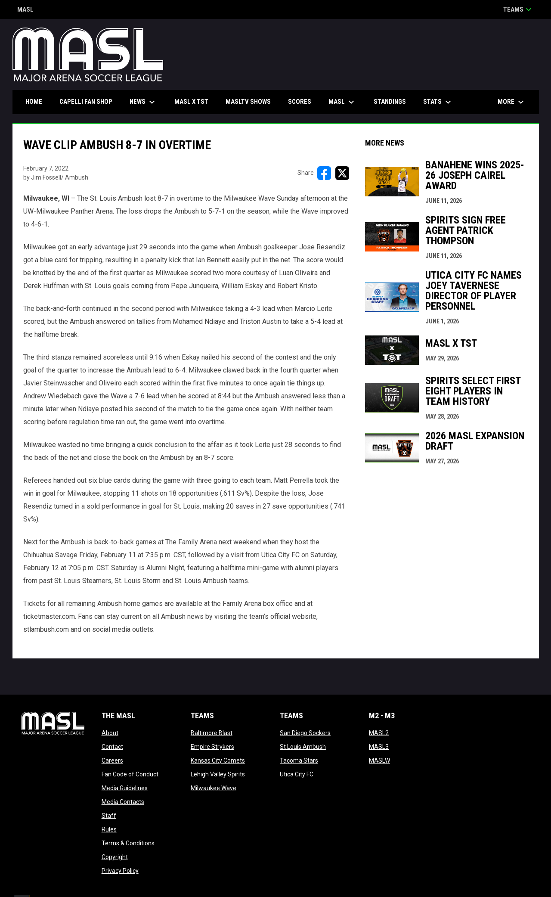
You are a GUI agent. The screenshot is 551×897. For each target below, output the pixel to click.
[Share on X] (342, 173)
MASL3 (379, 746)
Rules (109, 829)
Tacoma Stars (299, 760)
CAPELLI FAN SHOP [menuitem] (89, 101)
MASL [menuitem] (342, 102)
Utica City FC (296, 774)
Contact (112, 746)
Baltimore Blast (211, 732)
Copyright (115, 857)
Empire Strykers (212, 746)
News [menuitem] (143, 102)
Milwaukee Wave (213, 788)
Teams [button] (518, 9)
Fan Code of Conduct (130, 774)
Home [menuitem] (33, 102)
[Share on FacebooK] (324, 173)
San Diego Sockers (305, 732)
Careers (112, 760)
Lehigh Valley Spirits (218, 774)
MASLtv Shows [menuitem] (248, 102)
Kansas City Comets (218, 760)
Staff (109, 815)
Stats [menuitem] (438, 102)
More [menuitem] (512, 102)
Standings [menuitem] (390, 102)
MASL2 (379, 732)
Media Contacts (123, 801)
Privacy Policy (120, 870)
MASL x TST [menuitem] (191, 102)
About (110, 732)
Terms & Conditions (128, 843)
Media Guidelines (125, 788)
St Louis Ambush (303, 746)
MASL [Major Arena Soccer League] (25, 10)
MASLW (379, 760)
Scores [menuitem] (299, 102)
